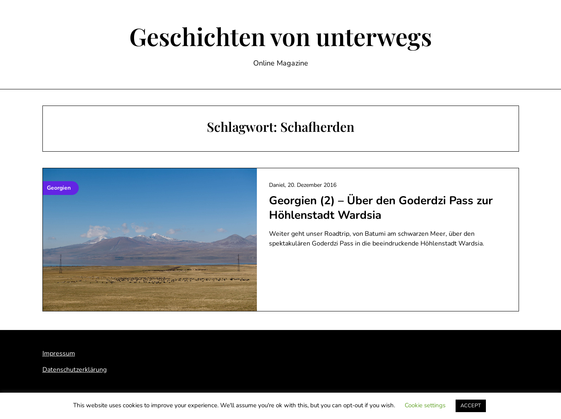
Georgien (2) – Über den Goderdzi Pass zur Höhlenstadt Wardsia (381, 208)
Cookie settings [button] (425, 405)
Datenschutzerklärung (74, 369)
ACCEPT (470, 405)
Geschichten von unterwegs (280, 36)
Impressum (58, 353)
